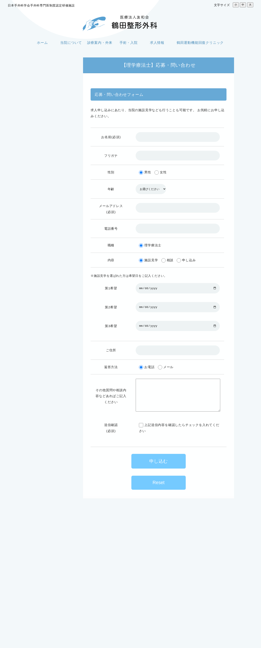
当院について (71, 42)
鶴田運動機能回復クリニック (200, 42)
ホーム (42, 42)
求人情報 (157, 42)
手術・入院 (128, 42)
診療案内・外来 (100, 42)
